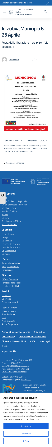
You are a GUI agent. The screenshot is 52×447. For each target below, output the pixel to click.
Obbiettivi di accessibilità (14, 341)
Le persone (7, 240)
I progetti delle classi (11, 282)
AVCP (32, 341)
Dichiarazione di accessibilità (32, 336)
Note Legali (45, 341)
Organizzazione (9, 250)
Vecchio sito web (9, 224)
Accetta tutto (26, 426)
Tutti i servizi (7, 269)
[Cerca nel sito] (45, 12)
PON (4, 317)
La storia (6, 253)
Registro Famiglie (9, 307)
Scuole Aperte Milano (11, 221)
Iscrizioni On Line (9, 211)
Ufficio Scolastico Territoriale (14, 204)
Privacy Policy (8, 336)
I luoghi (5, 237)
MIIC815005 (26, 379)
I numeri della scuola (11, 244)
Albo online (39, 332)
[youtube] (14, 351)
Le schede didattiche (11, 286)
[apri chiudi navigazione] (4, 12)
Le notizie (6, 295)
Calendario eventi (10, 302)
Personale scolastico (11, 263)
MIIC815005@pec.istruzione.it (14, 371)
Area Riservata (8, 320)
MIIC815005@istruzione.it (18, 365)
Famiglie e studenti (10, 266)
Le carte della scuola (11, 247)
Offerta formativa (10, 279)
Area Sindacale (8, 314)
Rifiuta (26, 441)
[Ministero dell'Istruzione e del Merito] (17, 2)
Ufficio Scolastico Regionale (14, 201)
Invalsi (5, 214)
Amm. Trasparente (10, 324)
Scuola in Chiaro (9, 208)
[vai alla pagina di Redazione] (14, 59)
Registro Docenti (9, 311)
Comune (5, 218)
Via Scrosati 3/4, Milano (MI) (20, 360)
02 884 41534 (17, 363)
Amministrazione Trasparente (16, 332)
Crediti (5, 346)
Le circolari (6, 298)
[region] (26, 420)
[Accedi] (47, 2)
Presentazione (8, 234)
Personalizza (26, 433)
